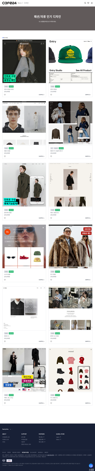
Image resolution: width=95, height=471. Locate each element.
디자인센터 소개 (5, 437)
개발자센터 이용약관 (16, 452)
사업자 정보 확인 (50, 455)
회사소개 (4, 452)
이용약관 (9, 452)
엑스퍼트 (41, 437)
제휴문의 (46, 452)
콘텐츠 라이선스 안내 (26, 444)
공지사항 (23, 437)
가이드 (3, 442)
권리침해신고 (40, 452)
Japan (57, 437)
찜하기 (88, 3)
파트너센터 (41, 442)
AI (91, 466)
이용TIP (23, 442)
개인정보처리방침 (25, 452)
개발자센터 (41, 439)
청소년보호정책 (33, 452)
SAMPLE (41, 94)
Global (57, 439)
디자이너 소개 (5, 439)
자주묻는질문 (24, 439)
